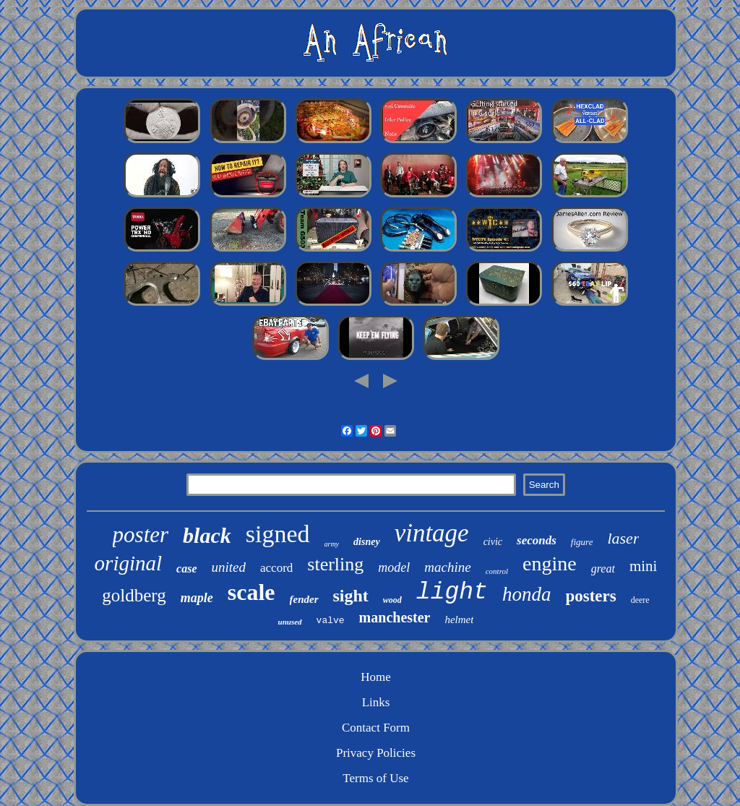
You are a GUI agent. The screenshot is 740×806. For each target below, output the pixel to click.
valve (331, 620)
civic (492, 541)
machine (447, 567)
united (229, 567)
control (497, 571)
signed (278, 533)
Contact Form (376, 727)
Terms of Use (375, 778)
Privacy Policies (376, 753)
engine (549, 563)
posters (590, 596)
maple (197, 598)
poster (141, 534)
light (452, 592)
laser (623, 538)
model (394, 567)
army (332, 544)
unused (290, 621)
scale (251, 592)
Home (376, 677)
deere (640, 600)
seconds (536, 540)
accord (276, 568)
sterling (335, 564)
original (128, 563)
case (186, 568)
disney (366, 541)
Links (376, 702)
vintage (432, 533)
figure (582, 541)
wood (392, 600)
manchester (395, 617)
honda (526, 594)
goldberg (133, 595)
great (603, 568)
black (207, 535)
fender (304, 599)
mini (643, 566)
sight (351, 595)
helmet (458, 619)
